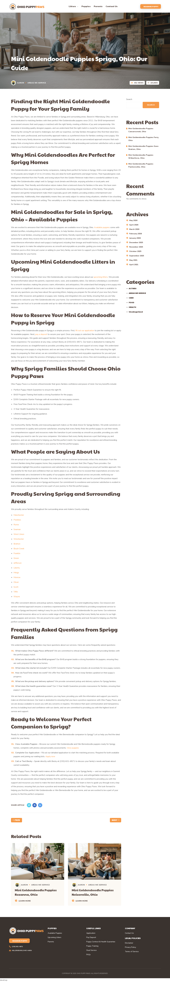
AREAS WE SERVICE (36, 83)
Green (16, 558)
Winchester (19, 539)
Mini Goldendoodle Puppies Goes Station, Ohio (143, 147)
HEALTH (132, 307)
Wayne (17, 596)
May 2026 (133, 220)
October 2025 (135, 251)
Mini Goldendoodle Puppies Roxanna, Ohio (36, 892)
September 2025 (136, 256)
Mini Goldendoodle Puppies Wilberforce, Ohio (140, 156)
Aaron (18, 83)
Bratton (17, 543)
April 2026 (133, 225)
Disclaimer (129, 943)
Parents (51, 942)
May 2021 (133, 260)
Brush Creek (19, 548)
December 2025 (136, 242)
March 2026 (134, 229)
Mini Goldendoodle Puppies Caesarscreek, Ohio (140, 130)
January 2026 (135, 238)
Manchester (19, 515)
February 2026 (135, 233)
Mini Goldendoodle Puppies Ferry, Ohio (143, 139)
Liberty (17, 567)
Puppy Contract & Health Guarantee (100, 942)
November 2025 (136, 247)
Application (90, 933)
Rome (16, 524)
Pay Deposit (91, 937)
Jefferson (18, 563)
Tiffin (16, 591)
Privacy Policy (130, 947)
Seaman (17, 529)
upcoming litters (101, 277)
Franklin (17, 553)
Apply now (50, 756)
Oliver (16, 582)
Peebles (17, 519)
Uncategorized (136, 311)
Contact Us (129, 933)
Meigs (16, 572)
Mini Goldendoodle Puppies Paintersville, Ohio (140, 165)
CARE (131, 297)
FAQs (88, 954)
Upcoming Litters (54, 937)
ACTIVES (132, 288)
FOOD (131, 302)
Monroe (17, 577)
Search (129, 99)
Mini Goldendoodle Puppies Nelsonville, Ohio (93, 892)
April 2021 (133, 264)
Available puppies (102, 227)
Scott (16, 587)
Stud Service (91, 950)
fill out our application (84, 330)
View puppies (73, 748)
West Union (19, 534)
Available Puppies (55, 933)
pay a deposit (41, 334)
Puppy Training (92, 946)
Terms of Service (132, 951)
